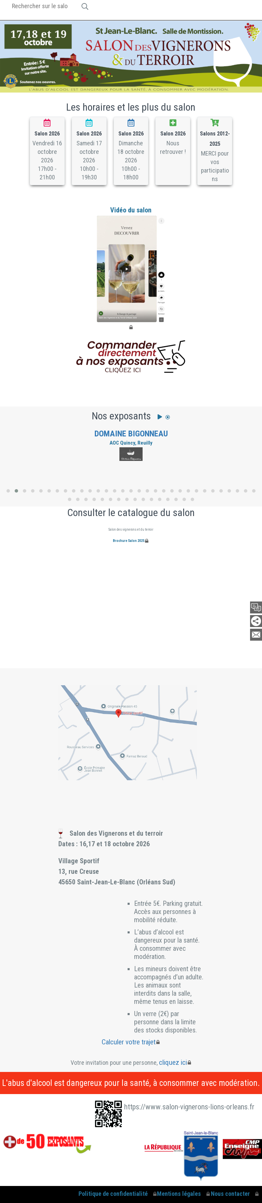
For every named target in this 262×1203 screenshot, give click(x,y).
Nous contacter (230, 1193)
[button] (8, 490)
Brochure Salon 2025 (128, 541)
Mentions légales (179, 1193)
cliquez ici (173, 1062)
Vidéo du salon (131, 264)
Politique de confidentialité (113, 1193)
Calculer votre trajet (129, 1042)
